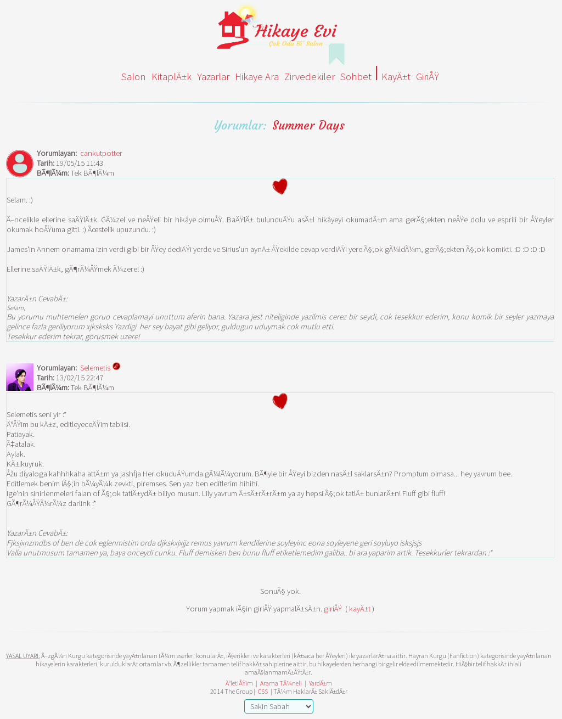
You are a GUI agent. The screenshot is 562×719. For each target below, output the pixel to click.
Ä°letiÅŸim (239, 683)
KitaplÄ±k (171, 76)
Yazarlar (213, 76)
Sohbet (356, 76)
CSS (263, 691)
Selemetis (100, 367)
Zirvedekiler (309, 76)
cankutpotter (101, 153)
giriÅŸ (333, 609)
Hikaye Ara (257, 76)
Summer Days (308, 125)
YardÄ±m (320, 683)
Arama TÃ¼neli (281, 683)
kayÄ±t (359, 609)
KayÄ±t (396, 76)
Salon (133, 76)
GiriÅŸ (427, 76)
